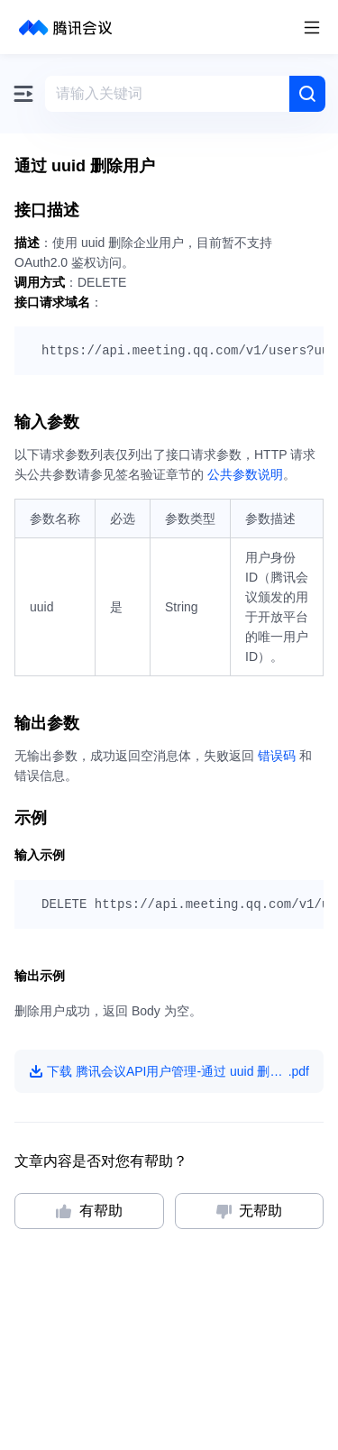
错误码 (277, 755)
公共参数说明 (245, 474)
